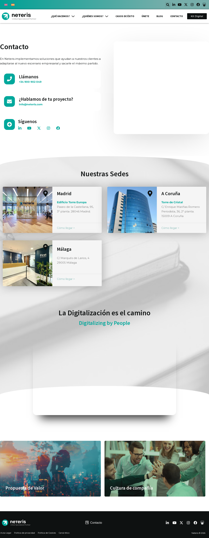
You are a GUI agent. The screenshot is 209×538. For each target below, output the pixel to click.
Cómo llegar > (66, 227)
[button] (162, 5)
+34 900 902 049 (29, 81)
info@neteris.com (29, 104)
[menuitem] (5, 4)
